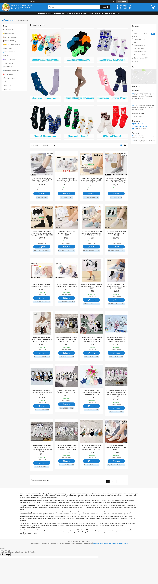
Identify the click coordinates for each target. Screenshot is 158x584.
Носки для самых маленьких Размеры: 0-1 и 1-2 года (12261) (66, 285)
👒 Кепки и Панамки (9, 59)
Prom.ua (88, 541)
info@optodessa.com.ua (141, 126)
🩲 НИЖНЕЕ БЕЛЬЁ (9, 52)
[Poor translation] (7, 554)
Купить (43, 194)
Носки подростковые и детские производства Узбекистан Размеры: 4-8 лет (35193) (91, 339)
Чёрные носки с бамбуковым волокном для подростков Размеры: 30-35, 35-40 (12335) (42, 233)
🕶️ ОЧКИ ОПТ (7, 55)
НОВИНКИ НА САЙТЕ (45, 13)
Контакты (99, 13)
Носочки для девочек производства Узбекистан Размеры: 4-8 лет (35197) (91, 392)
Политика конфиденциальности (118, 543)
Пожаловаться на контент (100, 543)
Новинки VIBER (59, 13)
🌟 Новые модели (8, 33)
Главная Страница (8, 29)
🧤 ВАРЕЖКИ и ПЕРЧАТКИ (11, 70)
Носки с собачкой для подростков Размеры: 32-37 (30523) (116, 447)
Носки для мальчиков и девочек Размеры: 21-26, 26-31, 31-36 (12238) (91, 286)
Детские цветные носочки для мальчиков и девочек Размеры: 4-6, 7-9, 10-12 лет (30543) (91, 233)
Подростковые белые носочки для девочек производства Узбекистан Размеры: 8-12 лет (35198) (116, 393)
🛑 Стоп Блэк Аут (8, 74)
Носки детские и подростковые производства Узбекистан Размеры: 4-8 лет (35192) (66, 339)
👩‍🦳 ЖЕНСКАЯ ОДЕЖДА (10, 37)
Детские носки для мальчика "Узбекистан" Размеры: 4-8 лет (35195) (41, 392)
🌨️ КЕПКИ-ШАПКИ (8, 67)
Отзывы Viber (7, 89)
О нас (91, 13)
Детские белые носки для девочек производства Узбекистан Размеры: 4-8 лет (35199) (42, 448)
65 (118, 482)
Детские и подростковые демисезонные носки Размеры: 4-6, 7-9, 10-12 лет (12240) (41, 339)
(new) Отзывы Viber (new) (77, 13)
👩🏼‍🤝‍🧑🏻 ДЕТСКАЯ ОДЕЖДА (11, 44)
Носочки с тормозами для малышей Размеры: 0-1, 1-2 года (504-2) (66, 180)
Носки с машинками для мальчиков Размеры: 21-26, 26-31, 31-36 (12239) (116, 286)
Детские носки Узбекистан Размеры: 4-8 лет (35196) (66, 392)
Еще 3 (136, 61)
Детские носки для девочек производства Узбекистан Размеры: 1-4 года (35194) (116, 339)
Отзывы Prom (7, 85)
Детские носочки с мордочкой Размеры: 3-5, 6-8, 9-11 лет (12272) (116, 233)
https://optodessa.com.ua (142, 124)
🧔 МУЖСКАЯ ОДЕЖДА (10, 41)
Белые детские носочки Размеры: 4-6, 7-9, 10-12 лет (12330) (66, 233)
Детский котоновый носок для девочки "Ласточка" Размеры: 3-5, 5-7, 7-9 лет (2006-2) (116, 180)
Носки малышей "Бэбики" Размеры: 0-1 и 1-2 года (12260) (41, 285)
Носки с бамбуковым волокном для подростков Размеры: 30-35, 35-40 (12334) (91, 180)
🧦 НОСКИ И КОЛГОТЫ (9, 48)
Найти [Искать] (104, 7)
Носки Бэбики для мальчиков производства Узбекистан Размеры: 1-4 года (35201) (91, 447)
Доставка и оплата (112, 13)
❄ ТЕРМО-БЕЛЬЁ (8, 63)
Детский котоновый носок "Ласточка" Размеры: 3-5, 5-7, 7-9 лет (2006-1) (42, 180)
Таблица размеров (9, 78)
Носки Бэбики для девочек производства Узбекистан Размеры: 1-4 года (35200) (67, 447)
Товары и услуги (10, 20)
